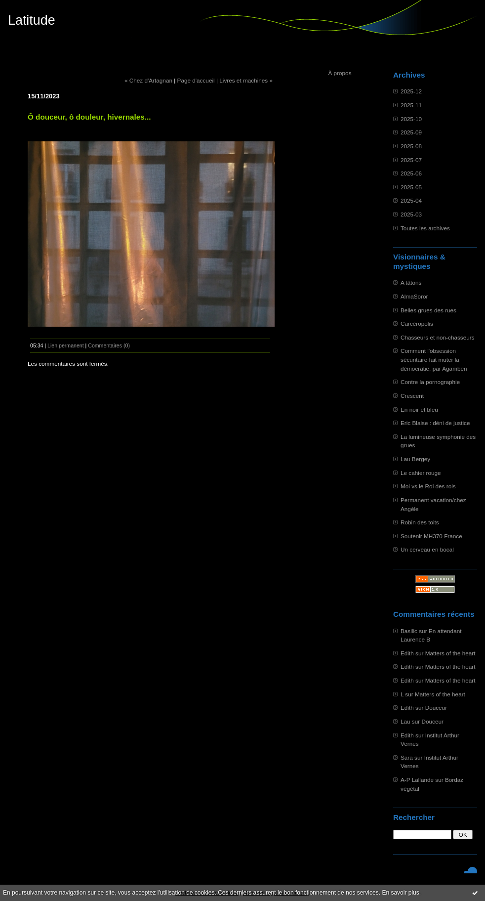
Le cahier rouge (421, 473)
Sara (407, 757)
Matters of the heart (450, 653)
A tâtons (411, 282)
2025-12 (411, 91)
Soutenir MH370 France (431, 536)
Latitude (31, 20)
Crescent (412, 395)
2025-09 (411, 132)
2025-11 (411, 105)
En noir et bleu (419, 409)
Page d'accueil (196, 80)
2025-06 (411, 173)
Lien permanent (65, 345)
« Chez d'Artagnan (148, 80)
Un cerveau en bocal (427, 549)
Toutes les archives (425, 228)
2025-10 (411, 119)
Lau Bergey (415, 459)
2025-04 (411, 200)
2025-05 (411, 187)
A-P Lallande (417, 779)
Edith (407, 653)
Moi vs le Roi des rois (428, 486)
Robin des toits (420, 522)
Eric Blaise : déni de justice (435, 423)
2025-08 (411, 146)
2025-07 (411, 160)
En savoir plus (400, 892)
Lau (405, 721)
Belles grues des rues (428, 310)
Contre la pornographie (430, 382)
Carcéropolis (417, 323)
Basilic (409, 631)
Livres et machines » (246, 80)
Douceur (436, 707)
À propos (339, 73)
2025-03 (411, 214)
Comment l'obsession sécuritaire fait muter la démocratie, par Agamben (434, 359)
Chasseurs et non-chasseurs (438, 337)
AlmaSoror (414, 296)
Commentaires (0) (109, 345)
